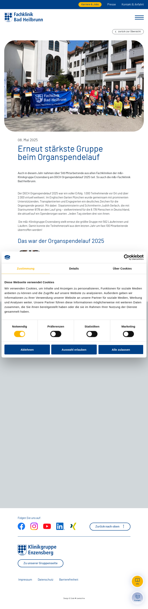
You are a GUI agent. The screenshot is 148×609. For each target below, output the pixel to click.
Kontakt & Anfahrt (133, 4)
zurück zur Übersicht (128, 31)
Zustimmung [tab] (25, 268)
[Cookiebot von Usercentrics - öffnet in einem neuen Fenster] (127, 257)
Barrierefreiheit (68, 579)
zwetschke (81, 598)
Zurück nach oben (110, 526)
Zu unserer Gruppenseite (41, 563)
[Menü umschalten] (139, 17)
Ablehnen (27, 349)
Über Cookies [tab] (122, 268)
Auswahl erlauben (74, 349)
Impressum (25, 579)
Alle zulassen (121, 349)
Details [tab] (74, 268)
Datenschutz (45, 579)
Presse (111, 4)
